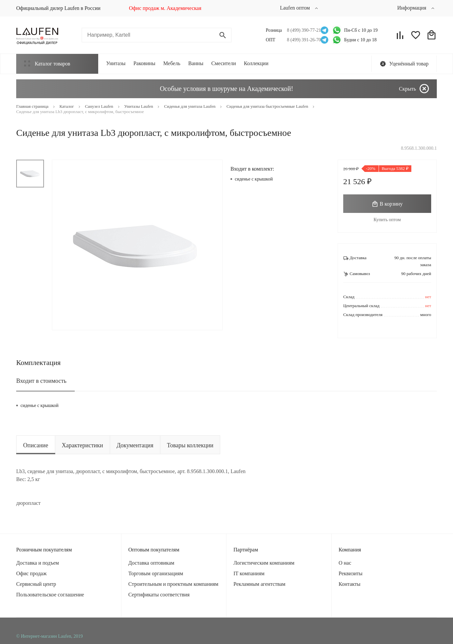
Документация (135, 445)
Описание (35, 445)
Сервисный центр (36, 584)
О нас (345, 563)
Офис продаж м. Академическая (165, 8)
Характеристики (82, 445)
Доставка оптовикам (151, 563)
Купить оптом (387, 219)
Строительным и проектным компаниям (173, 584)
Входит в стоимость (41, 381)
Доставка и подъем (37, 563)
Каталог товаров (47, 63)
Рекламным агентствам (259, 584)
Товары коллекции (190, 445)
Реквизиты (350, 573)
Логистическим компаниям (263, 563)
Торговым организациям (155, 573)
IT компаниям (249, 573)
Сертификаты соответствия (158, 594)
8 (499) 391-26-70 (302, 39)
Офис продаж (31, 573)
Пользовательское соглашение (50, 594)
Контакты (349, 584)
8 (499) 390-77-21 (302, 30)
